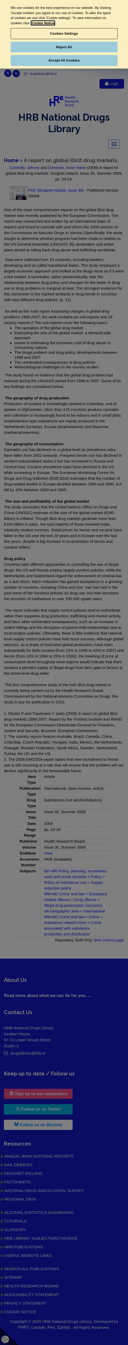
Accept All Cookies (64, 60)
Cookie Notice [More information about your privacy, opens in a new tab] (43, 23)
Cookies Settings (64, 33)
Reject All (64, 47)
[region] (64, 34)
